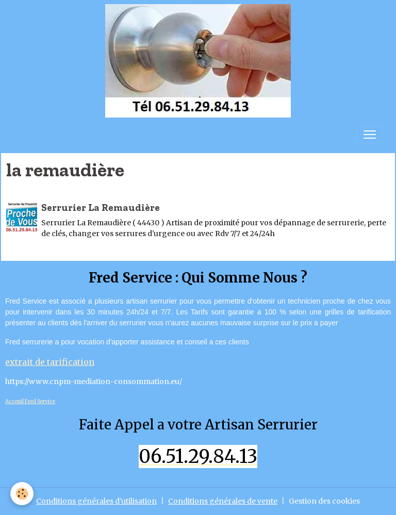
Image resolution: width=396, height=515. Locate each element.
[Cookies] (22, 493)
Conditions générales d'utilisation (96, 501)
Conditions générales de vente (222, 501)
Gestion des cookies (324, 501)
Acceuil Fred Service (30, 401)
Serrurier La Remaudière (100, 207)
